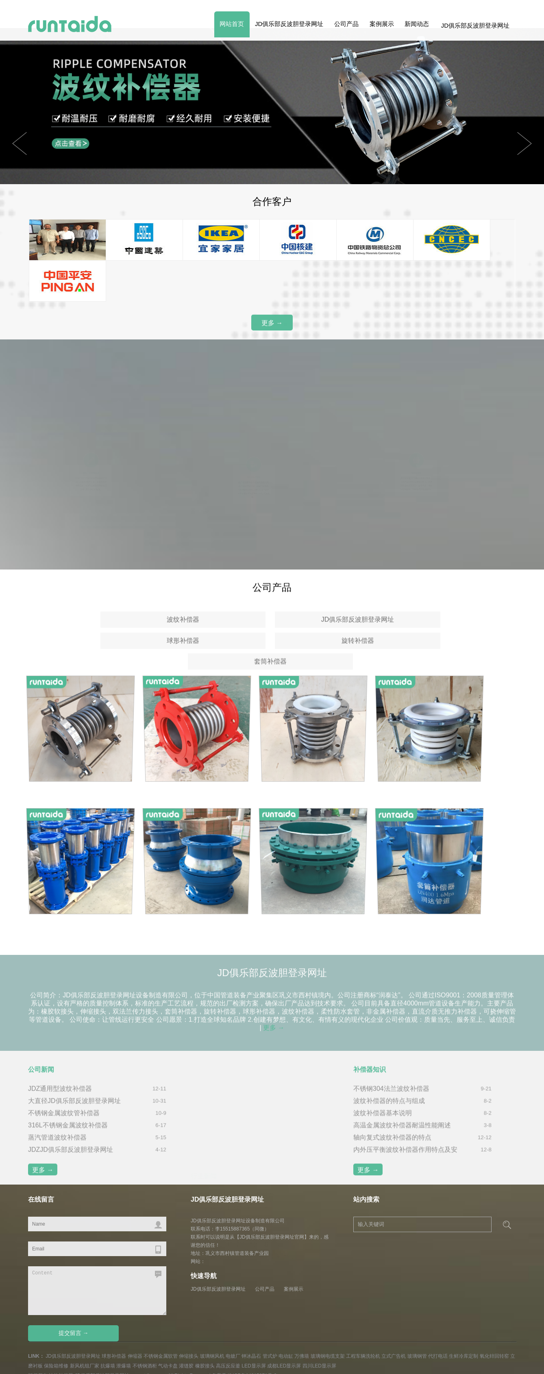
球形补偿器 (323, 629)
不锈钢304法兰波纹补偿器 (391, 1099)
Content (97, 1267)
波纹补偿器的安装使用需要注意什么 (243, 1160)
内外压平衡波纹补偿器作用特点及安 (405, 1160)
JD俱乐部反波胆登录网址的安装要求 (243, 1123)
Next (19, 143)
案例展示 (378, 25)
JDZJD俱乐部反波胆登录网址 (70, 1160)
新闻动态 (416, 25)
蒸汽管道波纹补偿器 (57, 1148)
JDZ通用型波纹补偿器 (60, 1099)
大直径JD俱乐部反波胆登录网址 (74, 1111)
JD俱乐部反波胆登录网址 (281, 25)
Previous (524, 143)
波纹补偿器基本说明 (382, 1123)
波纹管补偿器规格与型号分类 (233, 1099)
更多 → (272, 324)
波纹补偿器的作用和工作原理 (233, 1111)
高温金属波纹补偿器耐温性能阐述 (402, 1136)
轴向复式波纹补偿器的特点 (392, 1148)
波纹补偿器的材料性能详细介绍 (236, 1148)
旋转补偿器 (430, 629)
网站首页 (222, 25)
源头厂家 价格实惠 (91, 464)
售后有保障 (416, 464)
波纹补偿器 (110, 629)
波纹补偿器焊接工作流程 (226, 1136)
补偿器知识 (369, 1080)
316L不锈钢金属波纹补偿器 (68, 1136)
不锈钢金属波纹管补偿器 (64, 1123)
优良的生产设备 (253, 465)
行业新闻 (204, 1080)
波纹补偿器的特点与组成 (389, 1111)
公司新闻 (41, 1080)
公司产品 (341, 25)
